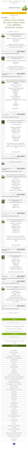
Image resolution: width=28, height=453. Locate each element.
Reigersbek (9, 22)
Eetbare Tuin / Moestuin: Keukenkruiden (14, 378)
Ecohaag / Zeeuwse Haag (14, 374)
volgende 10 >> (16, 31)
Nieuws (14, 319)
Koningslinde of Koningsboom (14, 435)
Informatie (14, 440)
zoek (24, 9)
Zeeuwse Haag (14, 419)
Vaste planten (14, 410)
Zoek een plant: (14, 7)
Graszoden (14, 431)
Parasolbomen (14, 397)
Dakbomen (14, 371)
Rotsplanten (14, 399)
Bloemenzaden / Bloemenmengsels (14, 358)
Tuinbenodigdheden (14, 406)
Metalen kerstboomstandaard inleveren (14, 331)
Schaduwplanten (14, 402)
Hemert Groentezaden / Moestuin (14, 389)
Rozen (14, 401)
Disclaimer (14, 447)
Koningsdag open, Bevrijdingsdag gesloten (14, 326)
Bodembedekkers (14, 359)
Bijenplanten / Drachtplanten (14, 356)
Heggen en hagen (14, 388)
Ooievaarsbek (21, 20)
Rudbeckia (22, 22)
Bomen (14, 363)
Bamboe (14, 354)
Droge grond (14, 373)
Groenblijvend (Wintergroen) (14, 382)
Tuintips (14, 334)
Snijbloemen (14, 404)
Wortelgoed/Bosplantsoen (14, 416)
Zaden (14, 417)
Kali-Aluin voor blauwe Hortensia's (14, 433)
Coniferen (14, 369)
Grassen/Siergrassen (14, 380)
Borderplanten (14, 365)
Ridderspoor (16, 22)
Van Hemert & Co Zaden (14, 436)
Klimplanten (14, 393)
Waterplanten (14, 414)
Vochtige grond (14, 412)
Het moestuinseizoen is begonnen (14, 328)
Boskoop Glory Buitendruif (14, 425)
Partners (14, 345)
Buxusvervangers (14, 367)
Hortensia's (13, 391)
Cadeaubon (14, 427)
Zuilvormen (14, 421)
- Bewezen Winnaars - (14, 352)
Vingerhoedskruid (16, 25)
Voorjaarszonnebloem (10, 27)
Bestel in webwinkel (20, 51)
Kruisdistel (14, 20)
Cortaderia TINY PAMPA (14, 429)
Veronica (9, 25)
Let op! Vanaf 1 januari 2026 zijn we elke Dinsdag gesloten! (14, 13)
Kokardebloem (7, 20)
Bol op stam (14, 361)
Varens (14, 408)
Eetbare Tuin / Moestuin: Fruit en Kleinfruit (14, 376)
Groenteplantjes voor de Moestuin (14, 384)
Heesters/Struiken (14, 386)
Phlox (4, 22)
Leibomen (14, 395)
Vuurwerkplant (19, 27)
